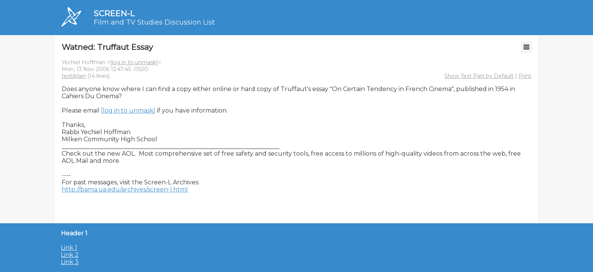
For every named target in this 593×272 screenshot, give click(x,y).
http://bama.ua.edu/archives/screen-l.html (125, 189)
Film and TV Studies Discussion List (154, 22)
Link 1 (69, 247)
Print (524, 76)
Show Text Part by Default (479, 76)
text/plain (74, 76)
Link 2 (70, 254)
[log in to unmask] (134, 62)
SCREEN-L (114, 13)
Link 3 (70, 262)
